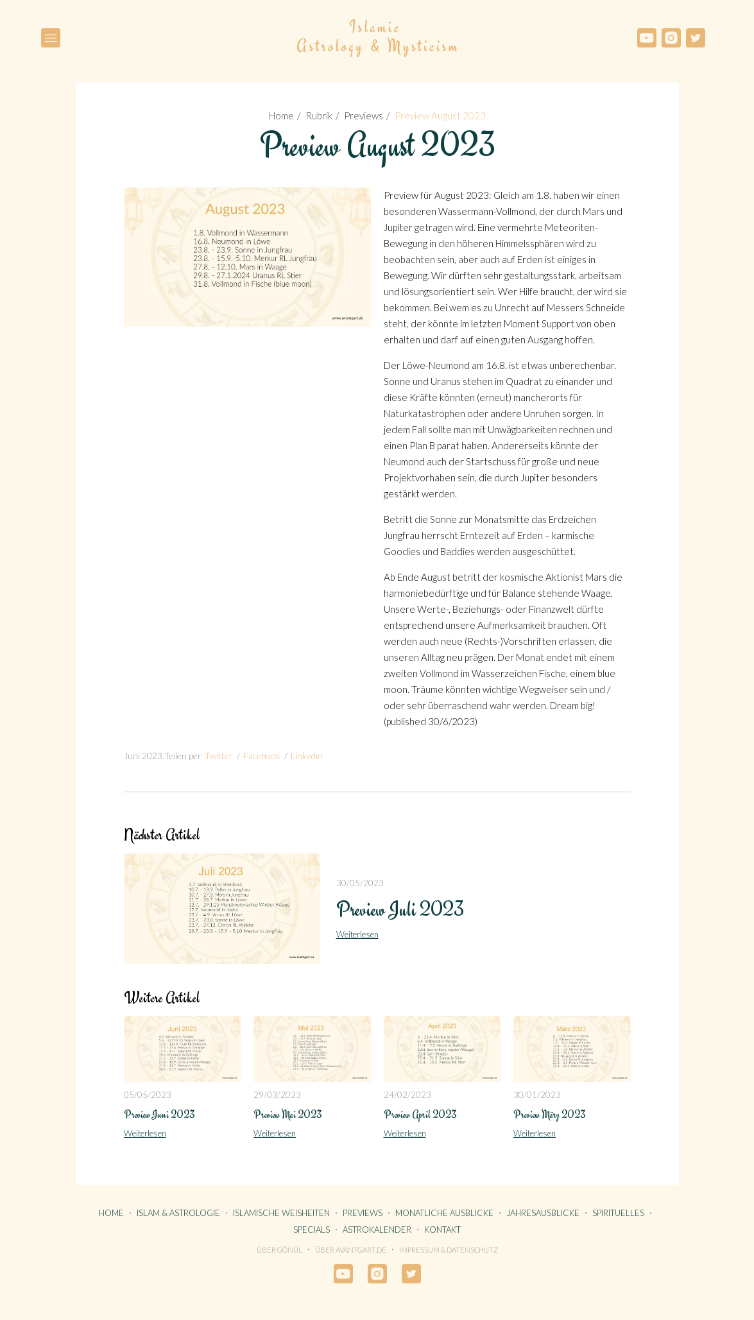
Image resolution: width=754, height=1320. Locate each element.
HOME (111, 1213)
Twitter (219, 755)
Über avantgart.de (350, 1250)
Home (281, 115)
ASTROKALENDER (377, 1229)
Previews (363, 115)
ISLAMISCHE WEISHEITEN (281, 1213)
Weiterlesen (357, 934)
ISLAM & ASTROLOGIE (178, 1213)
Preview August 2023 (440, 115)
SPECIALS (311, 1229)
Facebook (261, 755)
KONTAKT (442, 1229)
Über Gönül (279, 1250)
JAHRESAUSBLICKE (542, 1213)
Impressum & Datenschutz (448, 1250)
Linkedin (307, 755)
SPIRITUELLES (618, 1213)
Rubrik (318, 115)
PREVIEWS (362, 1213)
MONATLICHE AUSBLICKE (444, 1213)
